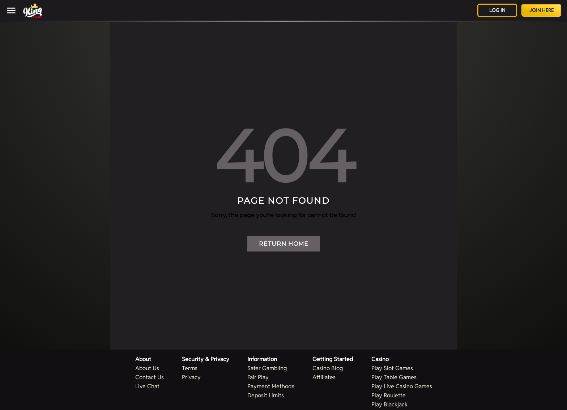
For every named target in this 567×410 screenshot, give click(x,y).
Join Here (541, 10)
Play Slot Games (392, 368)
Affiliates (324, 377)
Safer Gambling (267, 368)
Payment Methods (270, 386)
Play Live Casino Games (401, 386)
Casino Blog (327, 368)
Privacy (191, 377)
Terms (189, 368)
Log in (497, 10)
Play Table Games (394, 377)
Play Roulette (388, 395)
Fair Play (258, 377)
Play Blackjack (389, 404)
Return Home (283, 243)
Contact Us (149, 377)
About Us (147, 368)
